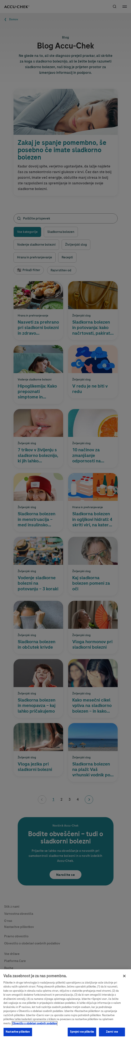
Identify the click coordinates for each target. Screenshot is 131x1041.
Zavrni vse (112, 1032)
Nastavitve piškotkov (18, 1032)
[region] (65, 1005)
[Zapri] (124, 976)
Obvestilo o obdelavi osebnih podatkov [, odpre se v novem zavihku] (34, 1023)
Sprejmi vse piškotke (82, 1032)
